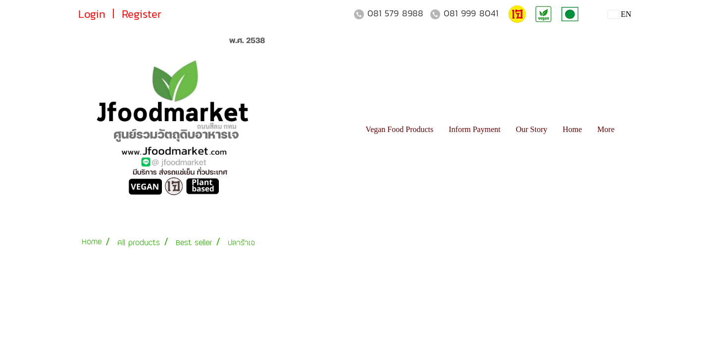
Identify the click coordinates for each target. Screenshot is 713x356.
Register (141, 14)
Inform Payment (474, 129)
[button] (631, 130)
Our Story (532, 129)
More (605, 129)
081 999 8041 (471, 13)
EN (619, 14)
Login (91, 14)
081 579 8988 (395, 13)
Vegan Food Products (399, 129)
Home (572, 129)
